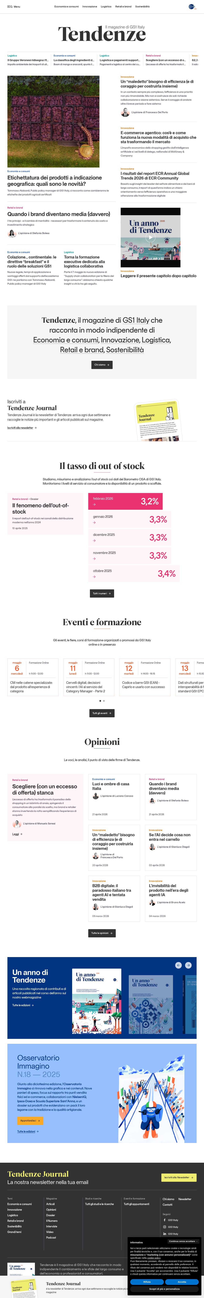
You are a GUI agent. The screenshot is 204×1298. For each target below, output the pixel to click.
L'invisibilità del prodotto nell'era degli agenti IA (168, 890)
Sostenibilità (142, 6)
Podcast (51, 1237)
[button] (100, 701)
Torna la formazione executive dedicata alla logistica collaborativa (84, 262)
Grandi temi (14, 1232)
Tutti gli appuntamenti (136, 1204)
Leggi (17, 834)
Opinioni (51, 1209)
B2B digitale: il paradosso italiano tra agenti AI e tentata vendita (111, 892)
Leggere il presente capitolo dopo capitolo (158, 275)
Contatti (167, 1204)
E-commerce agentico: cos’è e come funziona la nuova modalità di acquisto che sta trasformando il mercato (158, 137)
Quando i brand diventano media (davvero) (58, 214)
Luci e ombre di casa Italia (110, 786)
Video (49, 1232)
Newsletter (184, 1199)
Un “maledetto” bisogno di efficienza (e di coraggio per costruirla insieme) (157, 84)
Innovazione (89, 6)
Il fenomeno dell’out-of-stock (40, 508)
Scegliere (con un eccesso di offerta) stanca (44, 789)
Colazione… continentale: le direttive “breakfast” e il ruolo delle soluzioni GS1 (31, 262)
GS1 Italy (136, 320)
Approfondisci (30, 1120)
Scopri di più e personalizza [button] (164, 1289)
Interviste (51, 1226)
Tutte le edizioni (23, 1005)
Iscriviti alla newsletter (22, 427)
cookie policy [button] (153, 1258)
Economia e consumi (66, 6)
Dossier (50, 1215)
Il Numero (51, 1220)
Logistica (106, 6)
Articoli (50, 1204)
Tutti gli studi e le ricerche (99, 1204)
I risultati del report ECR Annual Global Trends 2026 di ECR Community (155, 175)
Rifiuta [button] (147, 1282)
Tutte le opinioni (101, 933)
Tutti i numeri (102, 593)
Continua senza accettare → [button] (183, 1241)
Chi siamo (102, 364)
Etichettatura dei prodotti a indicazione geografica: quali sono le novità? (54, 180)
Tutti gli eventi (102, 713)
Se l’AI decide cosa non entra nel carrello (169, 837)
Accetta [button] (182, 1282)
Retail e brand (123, 6)
